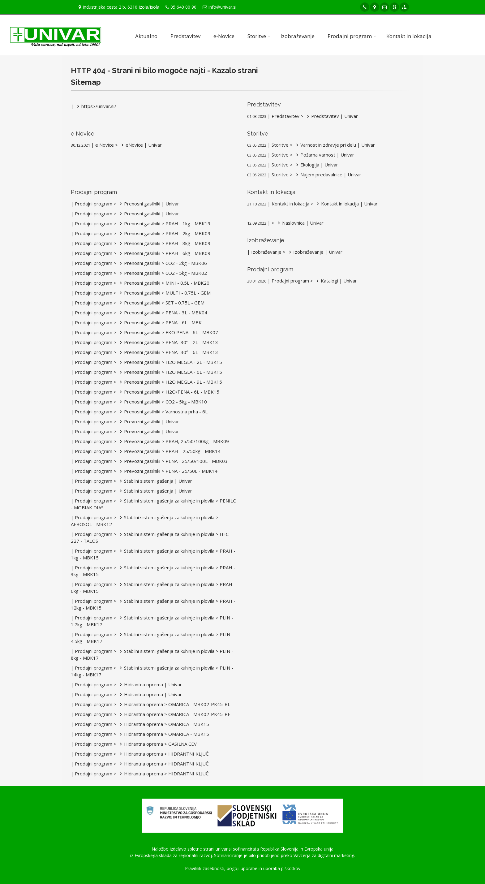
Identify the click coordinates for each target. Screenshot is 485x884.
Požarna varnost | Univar (324, 155)
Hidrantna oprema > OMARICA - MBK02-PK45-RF (174, 714)
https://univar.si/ (95, 106)
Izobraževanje (298, 36)
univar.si (224, 849)
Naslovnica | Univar (300, 223)
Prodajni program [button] (350, 36)
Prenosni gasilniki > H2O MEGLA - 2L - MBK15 (170, 362)
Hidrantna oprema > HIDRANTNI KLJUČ (163, 754)
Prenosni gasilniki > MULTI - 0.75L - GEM (164, 293)
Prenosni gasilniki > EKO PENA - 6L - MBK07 (168, 332)
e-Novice (223, 36)
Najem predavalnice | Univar (327, 174)
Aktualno (146, 36)
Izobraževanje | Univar (314, 252)
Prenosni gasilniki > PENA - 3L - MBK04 (162, 312)
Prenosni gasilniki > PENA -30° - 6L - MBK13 (168, 352)
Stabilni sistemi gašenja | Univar (155, 481)
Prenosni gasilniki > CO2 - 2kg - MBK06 (162, 263)
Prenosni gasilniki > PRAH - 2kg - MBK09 (164, 233)
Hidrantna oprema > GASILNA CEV (157, 744)
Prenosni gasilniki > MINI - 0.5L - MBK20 (163, 283)
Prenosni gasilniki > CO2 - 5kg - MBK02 (162, 273)
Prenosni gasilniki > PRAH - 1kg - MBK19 (164, 223)
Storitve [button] (256, 36)
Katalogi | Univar (335, 281)
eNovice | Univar (140, 145)
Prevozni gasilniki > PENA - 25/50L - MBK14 (167, 471)
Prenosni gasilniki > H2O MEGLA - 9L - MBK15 (170, 382)
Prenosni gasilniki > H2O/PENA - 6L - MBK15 (168, 392)
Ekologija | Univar (316, 165)
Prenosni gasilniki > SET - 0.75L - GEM (161, 303)
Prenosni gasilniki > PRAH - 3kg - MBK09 (164, 243)
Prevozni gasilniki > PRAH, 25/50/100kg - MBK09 (173, 441)
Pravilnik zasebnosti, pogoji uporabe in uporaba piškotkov (242, 868)
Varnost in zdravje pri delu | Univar (334, 145)
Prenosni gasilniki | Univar (148, 204)
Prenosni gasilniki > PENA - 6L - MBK (160, 322)
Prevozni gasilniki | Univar (148, 421)
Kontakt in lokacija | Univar (346, 204)
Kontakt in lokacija (408, 36)
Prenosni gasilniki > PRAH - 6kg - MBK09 (164, 253)
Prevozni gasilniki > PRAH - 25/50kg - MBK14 (169, 451)
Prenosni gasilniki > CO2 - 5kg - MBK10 (162, 402)
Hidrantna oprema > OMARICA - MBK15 (163, 724)
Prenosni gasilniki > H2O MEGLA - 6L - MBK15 (170, 372)
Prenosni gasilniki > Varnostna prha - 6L (163, 411)
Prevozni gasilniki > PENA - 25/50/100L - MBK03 (173, 461)
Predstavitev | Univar (331, 116)
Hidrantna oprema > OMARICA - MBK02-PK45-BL (174, 704)
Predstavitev (185, 36)
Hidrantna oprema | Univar (150, 684)
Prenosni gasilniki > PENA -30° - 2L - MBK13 (168, 342)
